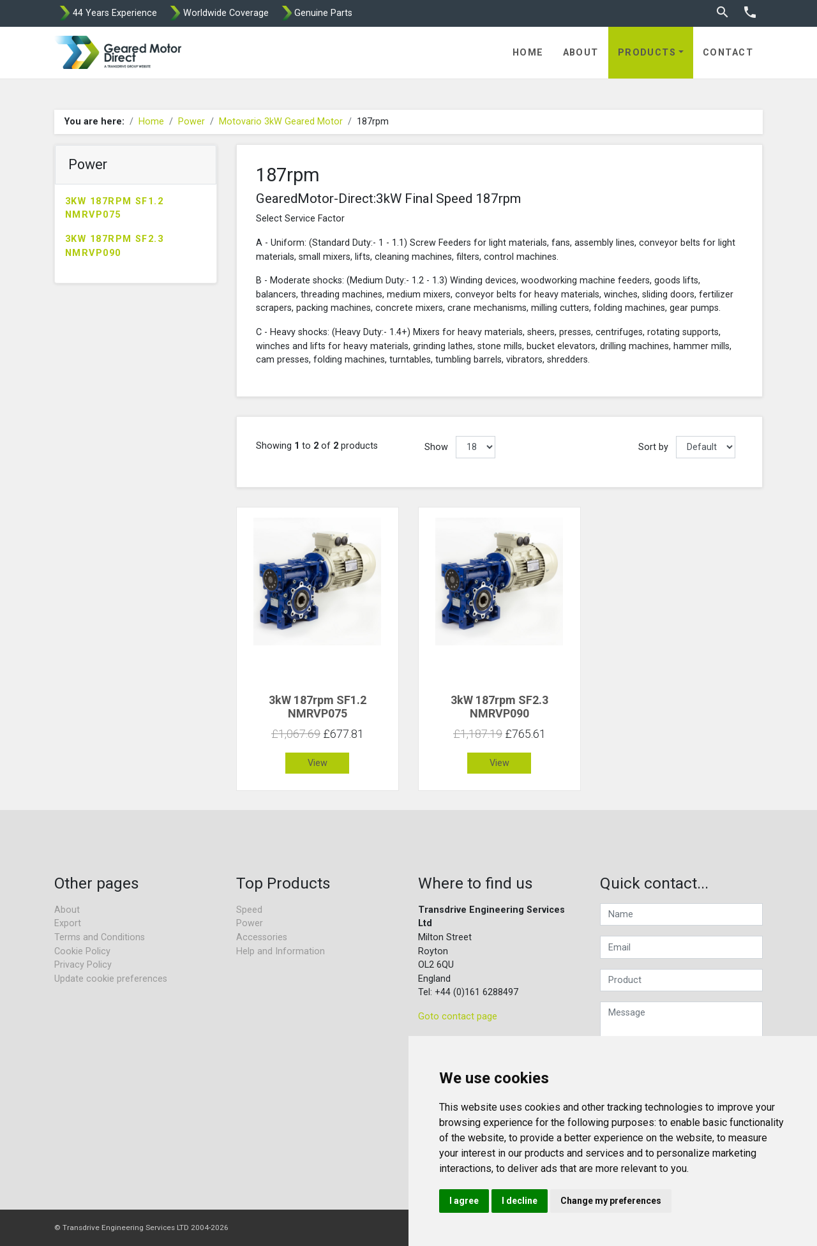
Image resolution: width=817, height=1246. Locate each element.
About (581, 52)
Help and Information (280, 951)
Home (528, 52)
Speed (249, 909)
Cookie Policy (82, 951)
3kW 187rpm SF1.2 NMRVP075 (114, 208)
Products (647, 52)
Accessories (261, 937)
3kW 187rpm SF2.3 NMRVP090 (114, 246)
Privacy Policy (83, 964)
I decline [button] (519, 1201)
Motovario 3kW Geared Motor (281, 121)
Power (191, 121)
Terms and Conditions (99, 937)
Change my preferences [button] (610, 1201)
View (317, 763)
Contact (728, 52)
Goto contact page (457, 1016)
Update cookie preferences (110, 978)
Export (67, 923)
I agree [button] (464, 1201)
